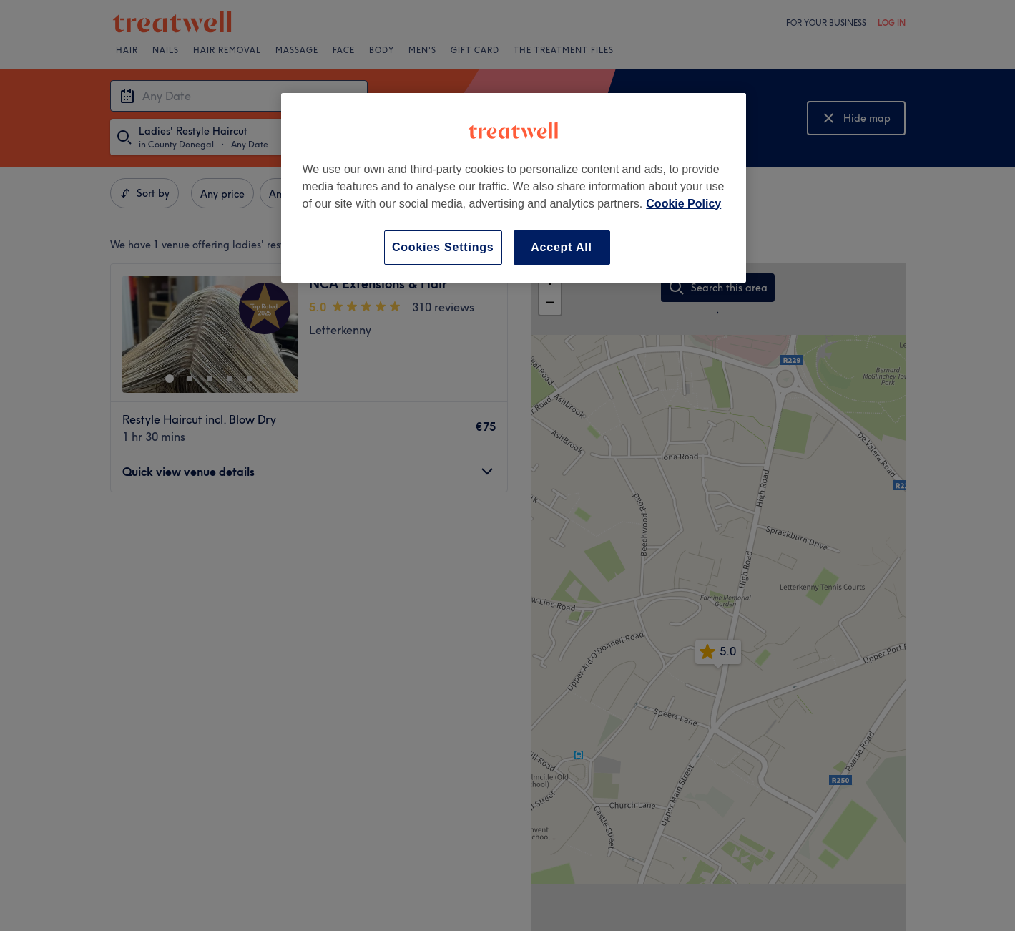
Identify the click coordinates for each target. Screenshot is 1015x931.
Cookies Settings (443, 247)
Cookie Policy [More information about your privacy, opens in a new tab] (683, 204)
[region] (513, 188)
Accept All (561, 247)
